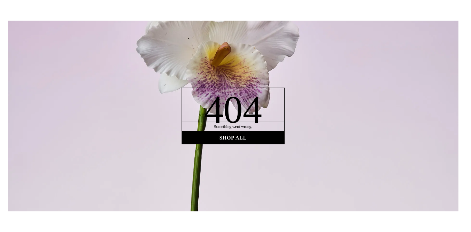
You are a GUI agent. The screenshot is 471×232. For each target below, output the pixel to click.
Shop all (233, 137)
